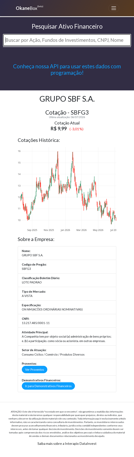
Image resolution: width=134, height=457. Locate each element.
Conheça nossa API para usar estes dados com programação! (67, 69)
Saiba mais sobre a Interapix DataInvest (67, 443)
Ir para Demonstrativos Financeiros (48, 386)
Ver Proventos (34, 369)
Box (29, 8)
